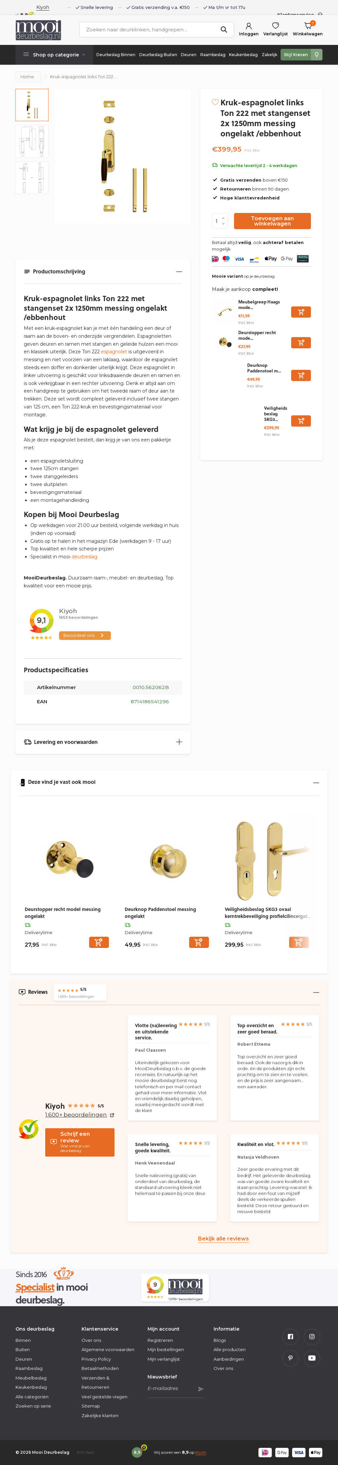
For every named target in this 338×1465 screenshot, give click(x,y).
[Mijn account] (248, 29)
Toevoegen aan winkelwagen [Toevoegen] (272, 221)
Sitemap (91, 1406)
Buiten (23, 1349)
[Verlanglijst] (275, 29)
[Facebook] (290, 1337)
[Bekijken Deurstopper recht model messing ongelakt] (225, 342)
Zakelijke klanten (100, 1415)
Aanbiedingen (229, 1359)
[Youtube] (312, 1358)
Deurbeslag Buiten (158, 55)
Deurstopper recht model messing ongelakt (63, 912)
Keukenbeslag (243, 55)
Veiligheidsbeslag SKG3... (275, 413)
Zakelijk (269, 55)
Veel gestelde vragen (104, 1396)
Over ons (91, 1340)
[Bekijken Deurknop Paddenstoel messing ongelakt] (230, 375)
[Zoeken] (157, 29)
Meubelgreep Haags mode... (259, 305)
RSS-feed (85, 1452)
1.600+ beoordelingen (80, 1114)
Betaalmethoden (100, 1368)
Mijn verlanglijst (164, 1359)
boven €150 (250, 180)
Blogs (220, 1340)
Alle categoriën (32, 1396)
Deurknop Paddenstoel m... (264, 368)
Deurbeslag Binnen (115, 55)
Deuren (188, 55)
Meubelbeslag (31, 1377)
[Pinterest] (290, 1358)
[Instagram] (312, 1337)
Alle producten (230, 1349)
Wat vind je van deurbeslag (80, 1142)
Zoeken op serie (33, 1406)
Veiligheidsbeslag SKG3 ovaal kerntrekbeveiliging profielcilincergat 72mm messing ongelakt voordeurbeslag (266, 913)
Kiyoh (200, 1452)
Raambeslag (212, 55)
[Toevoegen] (301, 312)
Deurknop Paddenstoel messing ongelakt (160, 912)
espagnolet (114, 352)
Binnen (23, 1340)
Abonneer (201, 1389)
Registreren (160, 1340)
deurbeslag (84, 557)
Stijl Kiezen (296, 54)
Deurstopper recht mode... (257, 335)
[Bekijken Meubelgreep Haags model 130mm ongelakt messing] (225, 312)
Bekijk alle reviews (223, 1239)
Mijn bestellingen (166, 1349)
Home (27, 76)
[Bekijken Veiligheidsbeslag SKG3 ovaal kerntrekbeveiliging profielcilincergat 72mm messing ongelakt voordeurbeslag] (238, 421)
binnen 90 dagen (250, 188)
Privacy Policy (96, 1359)
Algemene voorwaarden (108, 1349)
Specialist (35, 1286)
